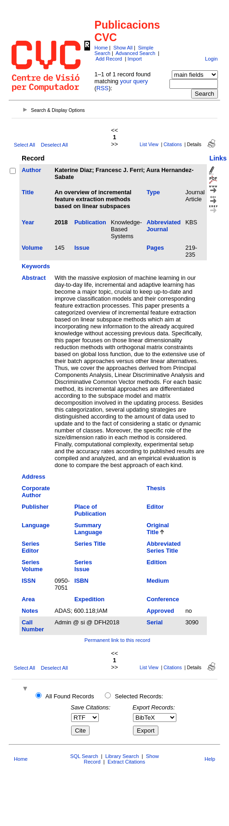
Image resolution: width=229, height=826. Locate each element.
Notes (30, 610)
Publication (90, 222)
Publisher (35, 506)
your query (134, 81)
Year (28, 222)
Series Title (90, 543)
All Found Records (69, 696)
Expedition (89, 599)
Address (33, 476)
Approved (160, 610)
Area (28, 599)
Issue (82, 247)
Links (218, 158)
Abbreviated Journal (163, 226)
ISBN (81, 580)
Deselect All (54, 145)
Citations (172, 144)
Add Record (109, 59)
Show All (123, 47)
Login (211, 59)
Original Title (157, 529)
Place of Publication (90, 510)
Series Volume (32, 566)
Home (101, 47)
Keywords (36, 266)
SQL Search (84, 756)
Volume (32, 247)
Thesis (155, 488)
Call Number (33, 626)
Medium (157, 580)
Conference (162, 599)
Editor (154, 506)
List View (148, 144)
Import (134, 59)
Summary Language (88, 529)
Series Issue (83, 566)
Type (153, 192)
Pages (155, 247)
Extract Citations (126, 761)
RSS (102, 88)
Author (31, 169)
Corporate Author (36, 492)
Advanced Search (135, 53)
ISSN (29, 580)
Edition (156, 562)
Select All (24, 145)
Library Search (122, 756)
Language (35, 525)
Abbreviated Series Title (163, 547)
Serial (154, 622)
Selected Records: (139, 696)
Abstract (34, 277)
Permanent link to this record (117, 640)
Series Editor (30, 547)
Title (28, 192)
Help (210, 759)
